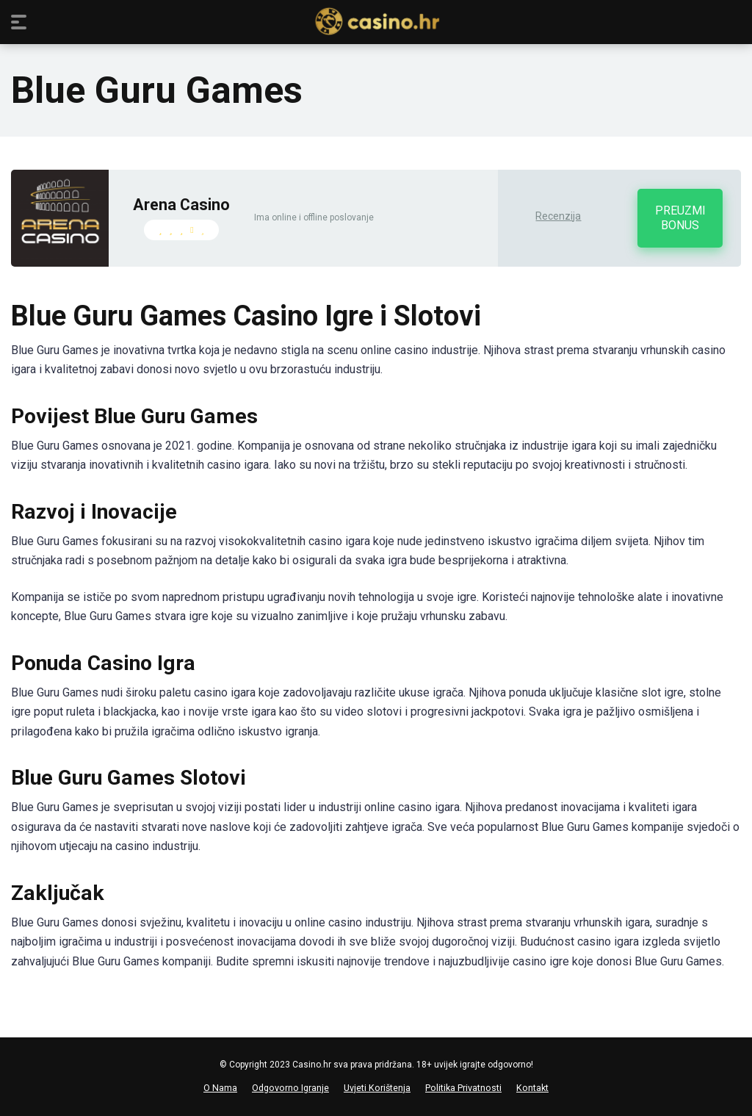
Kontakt (532, 1087)
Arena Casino (181, 204)
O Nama (220, 1087)
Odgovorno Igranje (290, 1087)
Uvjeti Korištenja (377, 1087)
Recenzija (558, 216)
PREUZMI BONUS (680, 218)
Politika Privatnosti (463, 1087)
